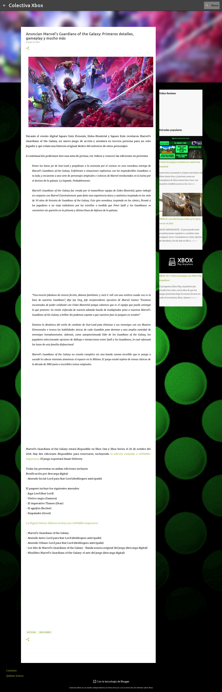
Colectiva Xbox (26, 5)
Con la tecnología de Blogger (111, 681)
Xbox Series (45, 632)
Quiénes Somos (15, 675)
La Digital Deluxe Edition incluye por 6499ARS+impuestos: (62, 523)
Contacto (11, 670)
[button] (28, 48)
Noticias (31, 632)
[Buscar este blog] (203, 5)
